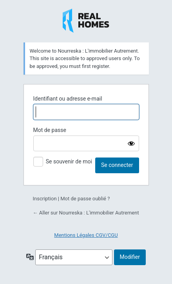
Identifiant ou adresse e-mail (67, 98)
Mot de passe (49, 130)
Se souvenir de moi (69, 161)
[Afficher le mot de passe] (131, 143)
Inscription (45, 199)
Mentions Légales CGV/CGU (86, 235)
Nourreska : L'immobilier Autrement (86, 21)
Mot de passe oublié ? (85, 199)
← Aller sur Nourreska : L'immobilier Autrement (86, 213)
